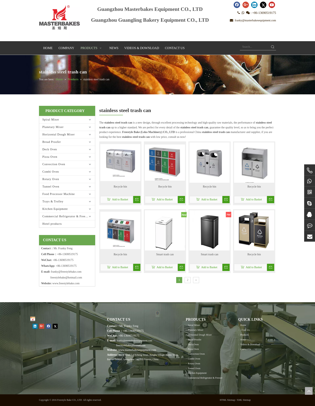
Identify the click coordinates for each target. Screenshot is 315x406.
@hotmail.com (138, 345)
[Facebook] (237, 5)
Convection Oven (53, 164)
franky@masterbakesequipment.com (255, 20)
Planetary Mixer (53, 127)
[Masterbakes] (32, 318)
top (309, 391)
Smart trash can (165, 254)
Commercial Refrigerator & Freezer (65, 216)
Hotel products (52, 223)
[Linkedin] (254, 5)
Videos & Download (250, 344)
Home (243, 325)
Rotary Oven (50, 179)
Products (244, 334)
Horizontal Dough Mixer (58, 134)
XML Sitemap (244, 400)
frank (54, 271)
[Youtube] (272, 5)
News (243, 339)
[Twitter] (263, 5)
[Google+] (245, 5)
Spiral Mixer (50, 119)
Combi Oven (50, 171)
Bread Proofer (51, 141)
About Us (245, 330)
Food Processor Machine (58, 194)
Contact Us (245, 349)
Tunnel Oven (50, 186)
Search (272, 46)
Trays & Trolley (52, 201)
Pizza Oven (49, 156)
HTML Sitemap (227, 400)
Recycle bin (120, 186)
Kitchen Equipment (55, 208)
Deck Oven (49, 149)
